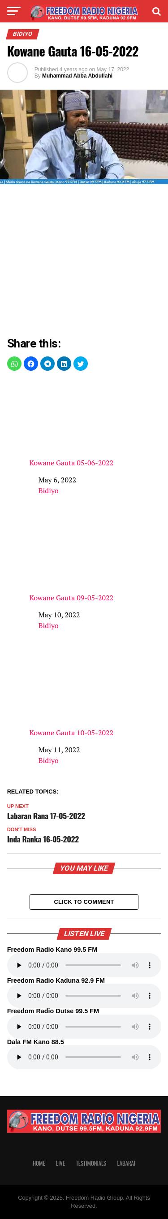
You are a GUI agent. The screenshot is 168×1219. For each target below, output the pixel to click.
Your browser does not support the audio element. (84, 965)
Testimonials (91, 1163)
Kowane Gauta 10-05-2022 (95, 693)
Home (39, 1163)
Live (60, 1163)
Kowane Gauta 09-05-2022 (95, 558)
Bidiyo (49, 490)
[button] (14, 363)
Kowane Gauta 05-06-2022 (95, 423)
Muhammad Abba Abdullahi (77, 76)
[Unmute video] (84, 137)
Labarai (126, 1163)
